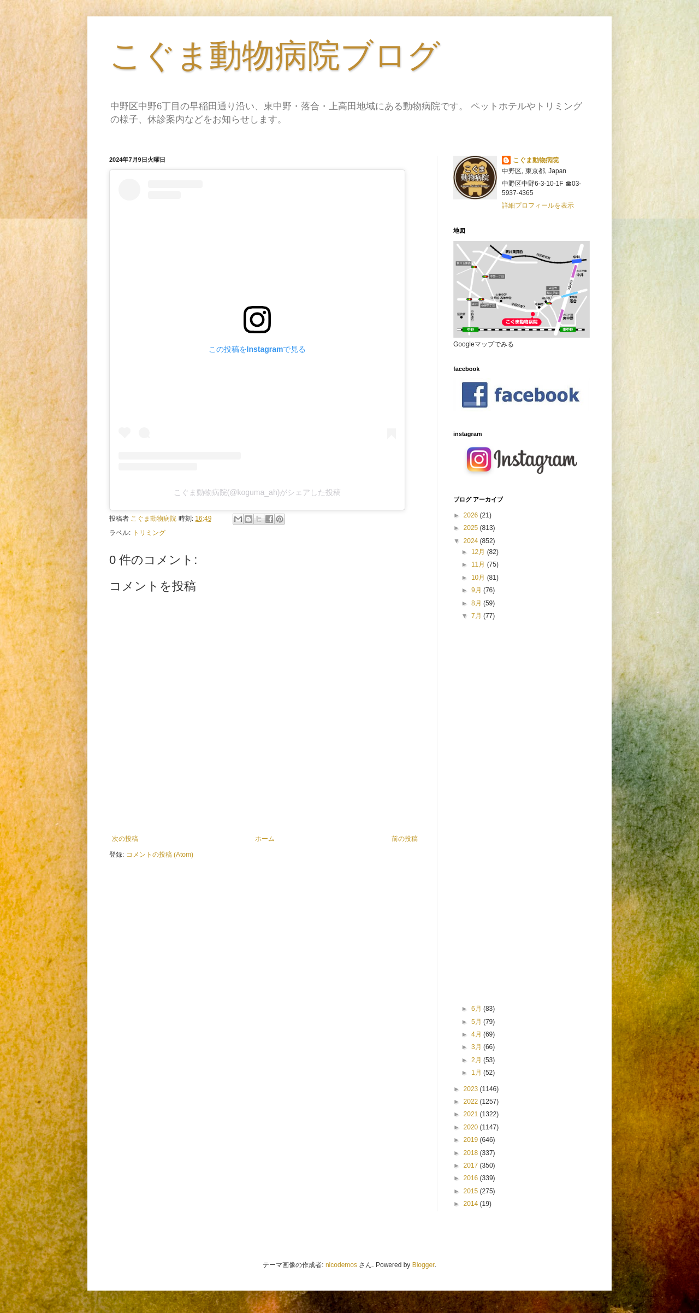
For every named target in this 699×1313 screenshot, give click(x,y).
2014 (472, 1204)
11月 (479, 564)
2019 (472, 1140)
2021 (472, 1114)
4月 (477, 1034)
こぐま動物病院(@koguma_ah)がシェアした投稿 (257, 492)
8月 (477, 603)
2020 (472, 1127)
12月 (479, 552)
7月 (477, 616)
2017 (472, 1165)
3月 (477, 1047)
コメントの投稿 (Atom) (159, 854)
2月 (477, 1060)
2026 (472, 515)
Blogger (423, 1265)
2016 (472, 1178)
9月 (477, 590)
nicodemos (341, 1265)
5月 (477, 1022)
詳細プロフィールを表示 (538, 205)
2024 (472, 541)
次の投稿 (125, 839)
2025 (472, 528)
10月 (479, 577)
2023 (472, 1089)
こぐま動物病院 (536, 160)
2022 (472, 1101)
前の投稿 (405, 839)
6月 (477, 1008)
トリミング (149, 533)
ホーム (265, 839)
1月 (477, 1072)
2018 (472, 1153)
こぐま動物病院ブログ (274, 55)
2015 (472, 1191)
